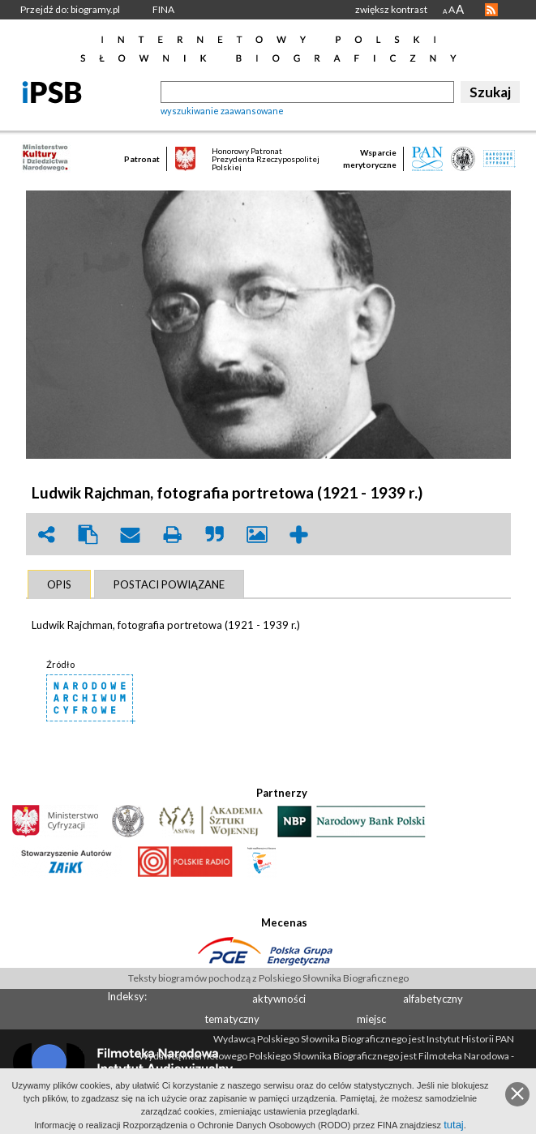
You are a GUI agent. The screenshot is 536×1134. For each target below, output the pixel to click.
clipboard (88, 534)
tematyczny (231, 1018)
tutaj (454, 1125)
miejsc (371, 1018)
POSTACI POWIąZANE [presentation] (169, 584)
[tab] (59, 584)
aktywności (279, 998)
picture (257, 534)
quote (214, 534)
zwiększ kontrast (391, 9)
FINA (163, 9)
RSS (491, 9)
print (172, 534)
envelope (130, 534)
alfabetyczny (433, 998)
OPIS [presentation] (59, 584)
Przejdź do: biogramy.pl (70, 9)
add (299, 534)
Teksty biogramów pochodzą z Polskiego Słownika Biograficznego (268, 978)
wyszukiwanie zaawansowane (222, 110)
